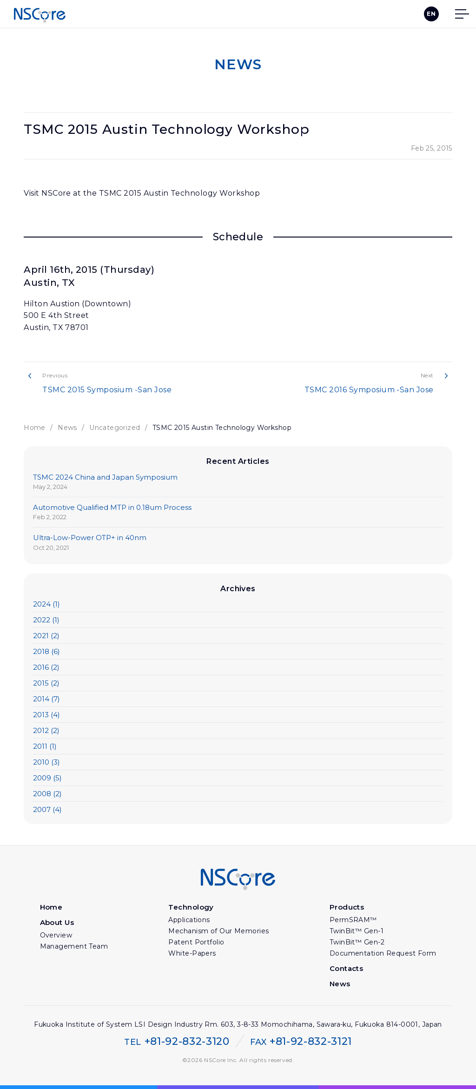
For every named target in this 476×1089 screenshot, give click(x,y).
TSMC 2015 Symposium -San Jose (135, 382)
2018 (46, 651)
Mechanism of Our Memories (218, 931)
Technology (191, 907)
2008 (47, 793)
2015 (46, 683)
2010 (46, 762)
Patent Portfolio (196, 942)
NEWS (238, 64)
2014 (46, 698)
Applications (189, 920)
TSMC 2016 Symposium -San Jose (340, 382)
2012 (46, 730)
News (67, 427)
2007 (47, 809)
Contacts (347, 968)
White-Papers (192, 953)
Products (347, 907)
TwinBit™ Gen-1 (356, 931)
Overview (56, 935)
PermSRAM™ (353, 920)
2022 (46, 619)
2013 (46, 714)
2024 (46, 604)
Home (35, 427)
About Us (57, 922)
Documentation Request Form (383, 953)
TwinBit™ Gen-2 (357, 942)
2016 (46, 667)
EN (431, 13)
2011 (45, 746)
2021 (46, 635)
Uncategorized (114, 427)
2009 (47, 777)
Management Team (74, 946)
